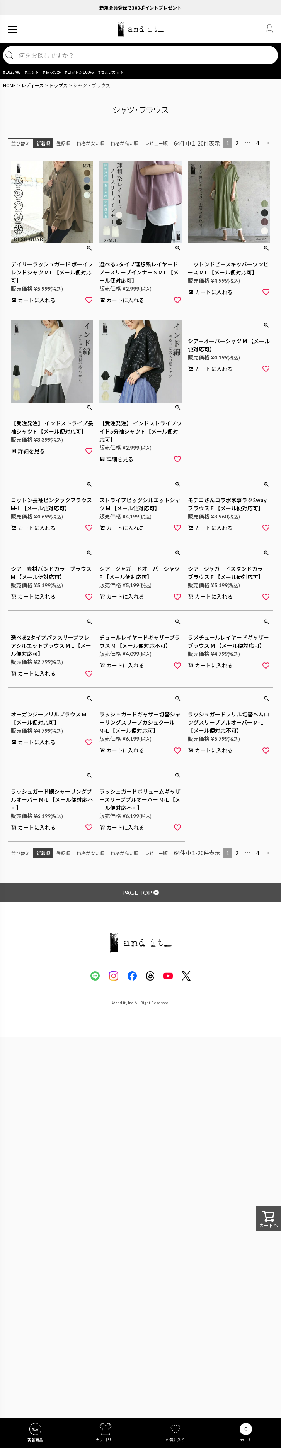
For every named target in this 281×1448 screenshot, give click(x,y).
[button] (267, 143)
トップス (58, 85)
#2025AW (11, 72)
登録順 (63, 143)
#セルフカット (111, 72)
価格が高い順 (124, 143)
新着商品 (35, 1440)
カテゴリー (105, 1440)
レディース (32, 85)
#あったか (52, 72)
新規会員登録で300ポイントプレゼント (140, 7)
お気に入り (175, 1440)
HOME (9, 85)
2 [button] (236, 143)
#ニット (32, 72)
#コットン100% (79, 72)
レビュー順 (156, 143)
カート (246, 1440)
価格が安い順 (90, 143)
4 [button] (257, 143)
